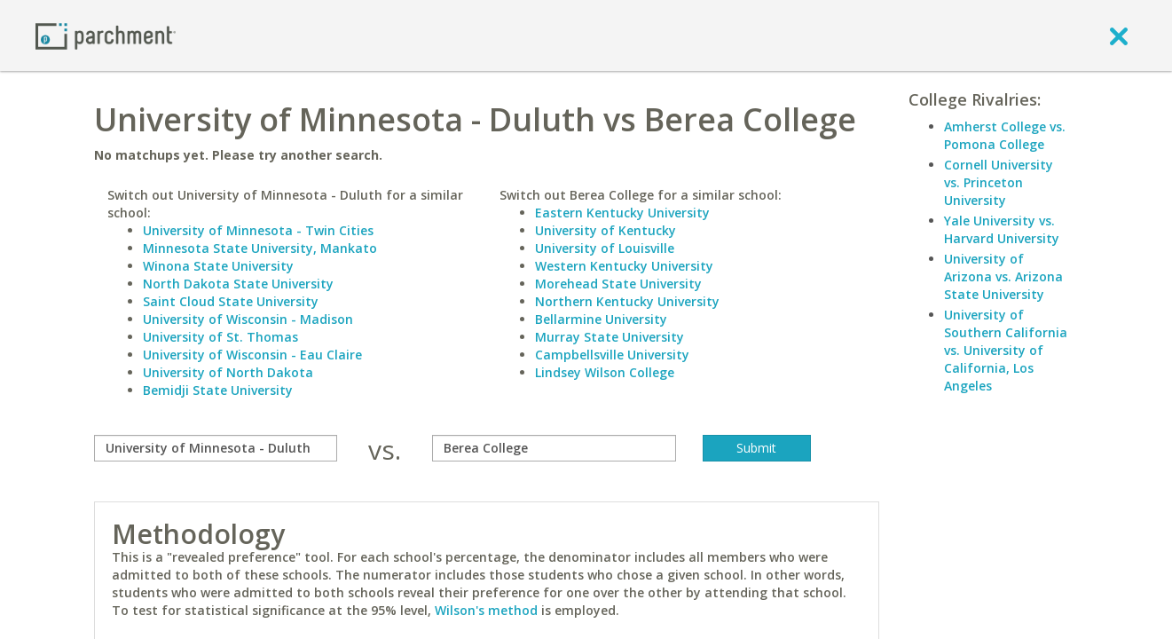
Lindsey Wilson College (604, 372)
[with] (554, 448)
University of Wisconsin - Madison (248, 319)
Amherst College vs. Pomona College (1005, 135)
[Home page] (105, 35)
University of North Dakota (228, 372)
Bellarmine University (601, 319)
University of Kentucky (605, 230)
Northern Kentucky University (627, 301)
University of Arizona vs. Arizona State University (1003, 276)
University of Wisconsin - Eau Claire (252, 354)
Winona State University (218, 265)
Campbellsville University (612, 354)
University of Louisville (604, 248)
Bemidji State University (218, 390)
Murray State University (609, 336)
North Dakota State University (238, 283)
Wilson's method (486, 610)
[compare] (216, 448)
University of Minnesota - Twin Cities (258, 230)
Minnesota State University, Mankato (260, 248)
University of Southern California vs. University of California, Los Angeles (1005, 350)
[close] (1119, 35)
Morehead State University (618, 283)
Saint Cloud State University (231, 301)
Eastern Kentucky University (622, 212)
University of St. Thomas (220, 336)
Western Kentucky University (624, 265)
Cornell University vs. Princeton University (998, 182)
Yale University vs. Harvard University (1001, 229)
